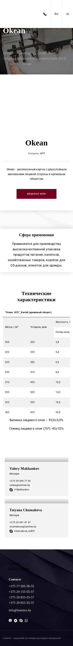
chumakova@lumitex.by (23, 526)
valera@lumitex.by (20, 485)
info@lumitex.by (20, 610)
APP (42, 153)
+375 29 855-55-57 (21, 597)
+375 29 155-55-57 (21, 591)
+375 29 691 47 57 (20, 522)
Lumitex (14, 563)
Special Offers (19, 569)
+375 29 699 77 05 (20, 481)
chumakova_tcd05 (22, 531)
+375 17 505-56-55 (21, 586)
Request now (36, 193)
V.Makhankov (19, 489)
